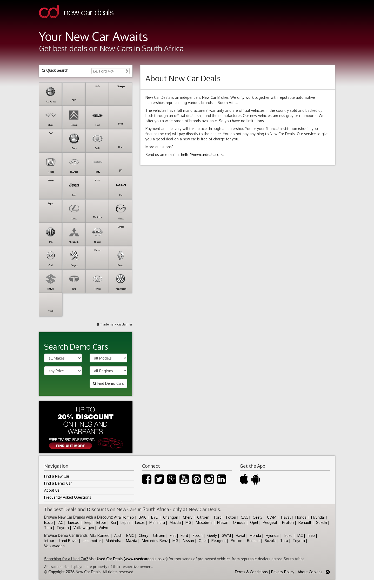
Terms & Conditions (251, 572)
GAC (244, 517)
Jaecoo (73, 522)
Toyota (63, 527)
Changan (170, 517)
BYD (154, 517)
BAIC (142, 517)
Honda (300, 517)
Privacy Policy (282, 572)
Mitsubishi (204, 522)
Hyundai (318, 517)
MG (188, 522)
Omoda (239, 522)
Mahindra (157, 522)
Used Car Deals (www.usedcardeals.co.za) (132, 559)
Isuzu (48, 522)
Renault (304, 522)
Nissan (222, 522)
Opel (254, 522)
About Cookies (310, 572)
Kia (113, 522)
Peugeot (270, 522)
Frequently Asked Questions (67, 497)
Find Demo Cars (108, 383)
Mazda (175, 522)
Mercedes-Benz (155, 540)
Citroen (203, 517)
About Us (51, 490)
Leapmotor (92, 540)
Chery (187, 517)
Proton (288, 522)
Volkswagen (84, 527)
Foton (231, 517)
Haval (286, 517)
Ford (218, 517)
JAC (60, 522)
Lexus (140, 522)
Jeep (87, 522)
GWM (271, 517)
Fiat (173, 535)
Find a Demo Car (58, 483)
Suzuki (321, 522)
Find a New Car (56, 476)
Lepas (125, 522)
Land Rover (68, 540)
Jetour (101, 522)
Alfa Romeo (124, 517)
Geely (257, 517)
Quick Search (55, 70)
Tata (48, 527)
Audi (118, 535)
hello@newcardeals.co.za (202, 154)
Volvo (103, 527)
